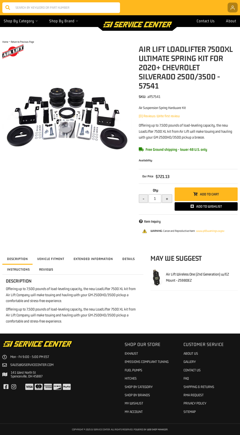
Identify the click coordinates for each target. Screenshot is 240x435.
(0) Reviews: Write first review (159, 116)
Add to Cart (209, 194)
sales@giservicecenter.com (31, 365)
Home (5, 41)
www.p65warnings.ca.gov (210, 231)
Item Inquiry (152, 221)
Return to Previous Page (22, 41)
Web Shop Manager (157, 429)
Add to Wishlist (209, 206)
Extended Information (93, 259)
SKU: (142, 96)
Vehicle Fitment (50, 259)
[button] (61, 7)
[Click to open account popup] (233, 7)
